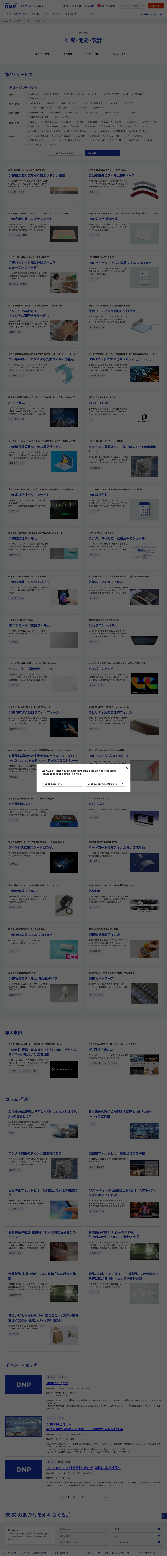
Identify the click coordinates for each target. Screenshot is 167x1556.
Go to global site (53, 783)
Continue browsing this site (102, 783)
